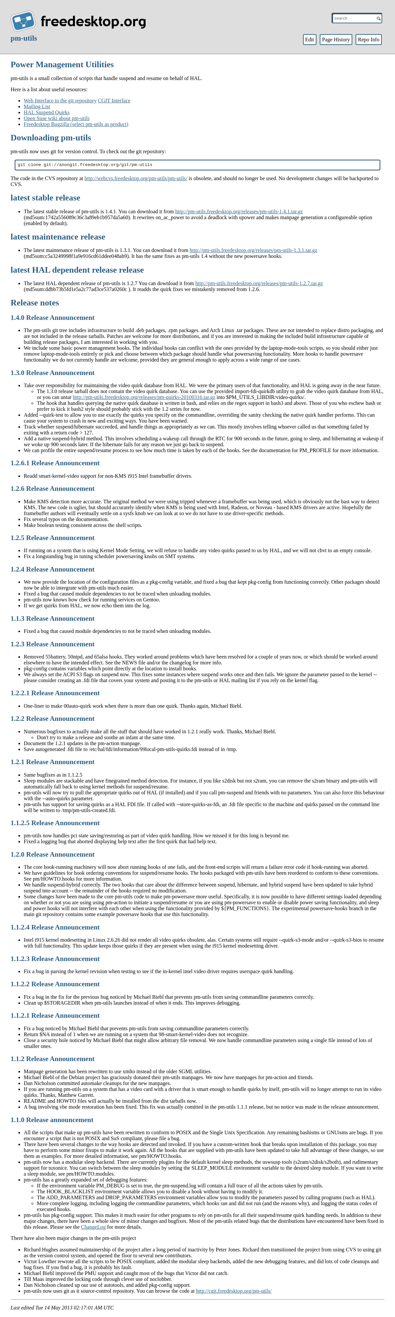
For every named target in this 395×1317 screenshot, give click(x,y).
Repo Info (369, 39)
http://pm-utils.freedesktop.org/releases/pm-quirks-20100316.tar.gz (144, 398)
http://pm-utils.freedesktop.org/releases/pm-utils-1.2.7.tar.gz (259, 284)
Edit (309, 39)
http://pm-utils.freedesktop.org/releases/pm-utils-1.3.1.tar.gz (253, 251)
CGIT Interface (114, 100)
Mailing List (37, 106)
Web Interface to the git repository (60, 100)
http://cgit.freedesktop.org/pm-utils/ (233, 1292)
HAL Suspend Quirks (46, 112)
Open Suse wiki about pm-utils (56, 118)
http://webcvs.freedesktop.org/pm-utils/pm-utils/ (135, 179)
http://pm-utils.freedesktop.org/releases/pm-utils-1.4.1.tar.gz (239, 212)
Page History (336, 39)
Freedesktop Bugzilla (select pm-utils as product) (76, 124)
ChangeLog (93, 1228)
